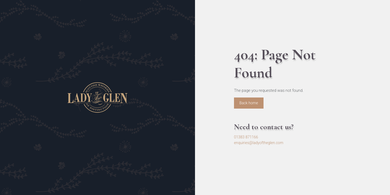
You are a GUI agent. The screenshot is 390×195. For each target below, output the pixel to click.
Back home (248, 103)
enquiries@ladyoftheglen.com (258, 143)
